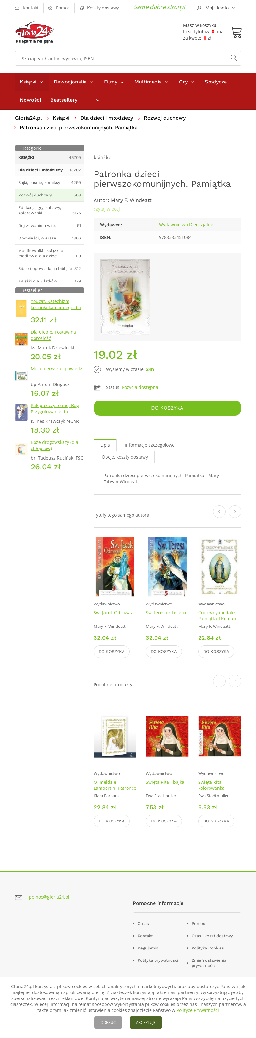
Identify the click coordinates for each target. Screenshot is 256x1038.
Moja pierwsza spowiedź (56, 369)
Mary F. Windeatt (131, 200)
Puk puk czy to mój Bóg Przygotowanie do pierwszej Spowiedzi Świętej (55, 414)
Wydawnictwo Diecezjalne (186, 225)
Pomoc (198, 923)
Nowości (30, 100)
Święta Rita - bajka (165, 782)
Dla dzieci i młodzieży (106, 118)
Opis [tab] (105, 445)
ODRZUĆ (108, 1022)
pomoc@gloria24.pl (49, 897)
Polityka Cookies (208, 948)
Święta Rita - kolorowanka (211, 785)
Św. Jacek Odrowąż (113, 613)
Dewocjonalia (70, 82)
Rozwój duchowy (165, 118)
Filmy (110, 82)
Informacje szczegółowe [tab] (150, 445)
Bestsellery (63, 100)
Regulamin (148, 948)
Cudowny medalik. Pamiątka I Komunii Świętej (218, 618)
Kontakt (145, 935)
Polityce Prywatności (198, 1010)
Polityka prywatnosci (158, 960)
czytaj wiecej (107, 209)
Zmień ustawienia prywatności (209, 963)
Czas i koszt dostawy (212, 935)
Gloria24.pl (28, 118)
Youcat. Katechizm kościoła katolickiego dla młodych (56, 307)
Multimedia (148, 82)
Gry (183, 82)
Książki (28, 82)
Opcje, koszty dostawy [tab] (125, 457)
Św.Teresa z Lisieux (166, 613)
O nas (143, 923)
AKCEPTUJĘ (146, 1022)
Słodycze (216, 82)
